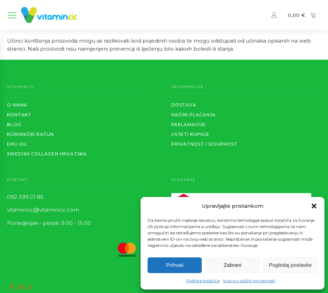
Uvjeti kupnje (190, 134)
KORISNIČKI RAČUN (30, 134)
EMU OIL (17, 144)
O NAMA (17, 105)
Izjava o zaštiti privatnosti (249, 280)
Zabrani (233, 265)
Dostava (183, 105)
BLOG (14, 124)
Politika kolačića (203, 280)
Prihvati (175, 265)
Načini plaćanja (193, 114)
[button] (314, 206)
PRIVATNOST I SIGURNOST (204, 144)
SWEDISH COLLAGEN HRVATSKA (47, 153)
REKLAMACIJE (188, 124)
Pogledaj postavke (290, 265)
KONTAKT (19, 114)
